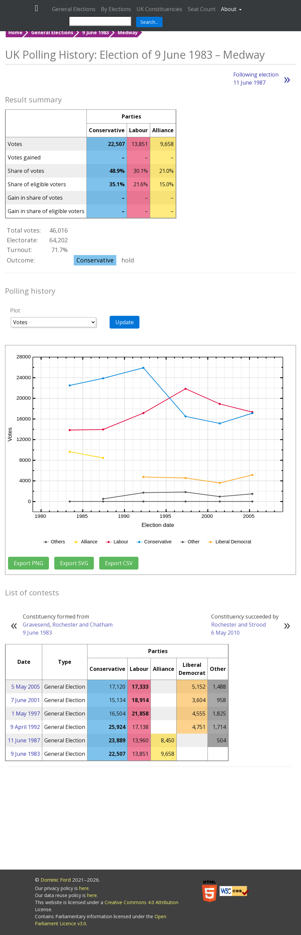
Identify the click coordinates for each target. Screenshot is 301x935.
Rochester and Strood (238, 624)
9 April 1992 (25, 727)
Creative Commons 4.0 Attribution (141, 902)
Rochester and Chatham (82, 624)
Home (15, 32)
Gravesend (36, 624)
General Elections (74, 9)
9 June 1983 (95, 32)
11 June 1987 (24, 740)
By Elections (116, 9)
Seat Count (202, 9)
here (84, 888)
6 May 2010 (225, 632)
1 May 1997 (25, 713)
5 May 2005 (25, 686)
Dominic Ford (56, 879)
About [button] (229, 9)
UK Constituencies (159, 9)
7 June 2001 (25, 700)
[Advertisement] (150, 819)
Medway (128, 32)
